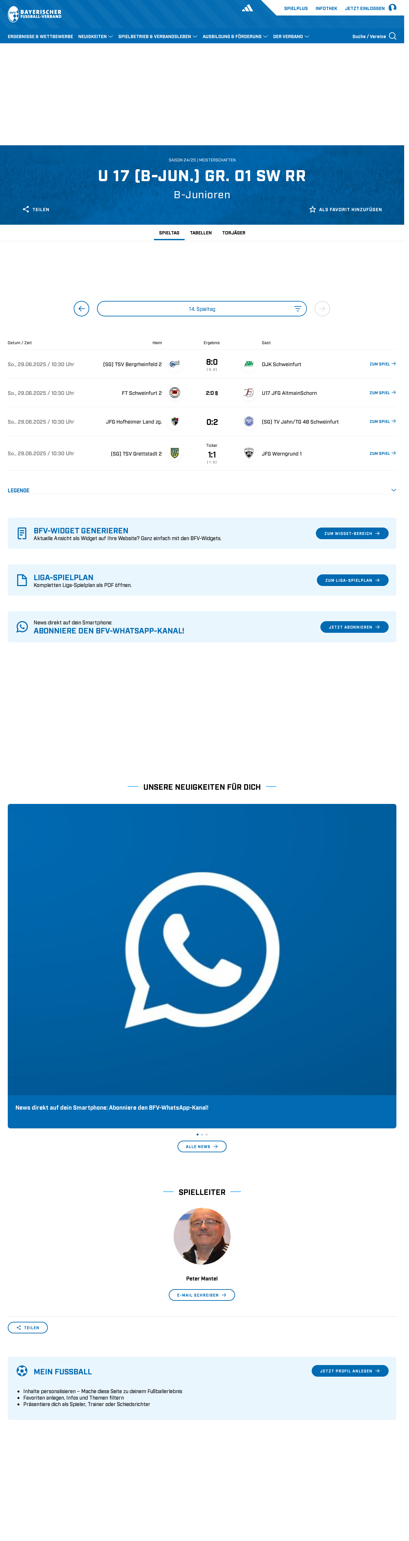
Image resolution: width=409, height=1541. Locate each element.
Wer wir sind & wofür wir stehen (43, 1381)
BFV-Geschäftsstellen (130, 1411)
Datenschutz (352, 1493)
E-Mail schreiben (202, 1103)
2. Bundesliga (221, 1391)
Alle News (202, 955)
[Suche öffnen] (374, 36)
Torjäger (233, 232)
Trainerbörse (120, 1421)
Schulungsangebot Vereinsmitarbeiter (148, 1401)
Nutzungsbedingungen (308, 1493)
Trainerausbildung (127, 1391)
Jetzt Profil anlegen (350, 1179)
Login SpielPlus (124, 1431)
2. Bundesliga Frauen (229, 1431)
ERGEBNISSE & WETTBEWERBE (40, 36)
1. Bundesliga (221, 1381)
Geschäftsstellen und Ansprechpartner (49, 1391)
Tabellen (201, 232)
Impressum (384, 1493)
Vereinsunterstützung (31, 1411)
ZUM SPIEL (383, 363)
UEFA (45, 1493)
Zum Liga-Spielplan (352, 580)
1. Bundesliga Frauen (229, 1421)
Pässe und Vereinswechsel (136, 1381)
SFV (12, 1493)
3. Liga (213, 1401)
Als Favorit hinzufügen (345, 209)
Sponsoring (20, 1401)
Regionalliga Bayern (228, 1411)
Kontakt (16, 1431)
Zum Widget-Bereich (352, 533)
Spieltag (169, 232)
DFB (28, 1493)
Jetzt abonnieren (354, 627)
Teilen (35, 209)
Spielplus (296, 8)
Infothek (326, 8)
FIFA (63, 1493)
